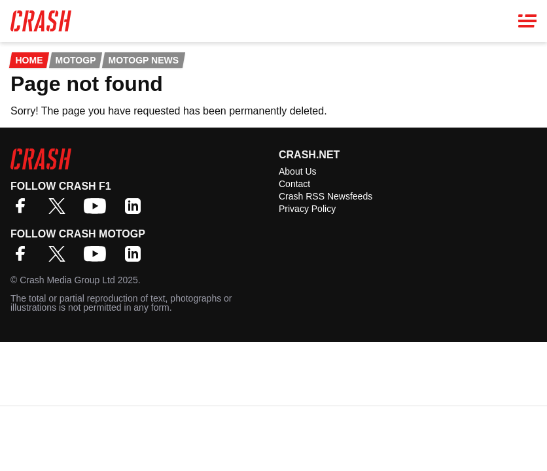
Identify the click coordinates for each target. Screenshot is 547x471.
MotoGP (75, 60)
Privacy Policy (307, 208)
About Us (298, 171)
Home (29, 60)
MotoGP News (143, 60)
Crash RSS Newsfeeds (325, 196)
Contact (294, 183)
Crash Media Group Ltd (67, 280)
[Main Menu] (527, 21)
